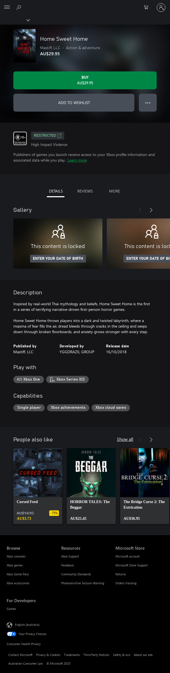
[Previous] (140, 210)
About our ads (143, 655)
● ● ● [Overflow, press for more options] (148, 102)
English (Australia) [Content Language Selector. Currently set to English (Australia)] (27, 624)
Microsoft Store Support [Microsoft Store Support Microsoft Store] (131, 565)
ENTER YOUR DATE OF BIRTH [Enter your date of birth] (58, 259)
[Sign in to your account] (161, 7)
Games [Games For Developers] (11, 608)
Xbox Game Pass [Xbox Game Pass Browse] (18, 574)
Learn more (77, 160)
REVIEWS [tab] (85, 191)
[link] (37, 486)
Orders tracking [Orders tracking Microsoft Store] (125, 583)
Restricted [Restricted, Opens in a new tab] (47, 135)
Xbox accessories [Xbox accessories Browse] (18, 583)
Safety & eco (121, 655)
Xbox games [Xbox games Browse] (15, 565)
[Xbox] (14, 20)
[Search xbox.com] (19, 7)
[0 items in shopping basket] (147, 7)
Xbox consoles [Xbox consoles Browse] (16, 556)
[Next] (151, 210)
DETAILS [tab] (56, 191)
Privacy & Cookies (48, 655)
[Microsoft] (85, 4)
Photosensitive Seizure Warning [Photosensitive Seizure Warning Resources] (82, 583)
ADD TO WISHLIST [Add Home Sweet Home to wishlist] (74, 102)
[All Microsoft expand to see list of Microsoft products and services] (7, 7)
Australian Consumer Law (25, 663)
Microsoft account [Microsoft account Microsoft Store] (127, 556)
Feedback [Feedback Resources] (67, 565)
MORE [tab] (114, 191)
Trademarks (72, 655)
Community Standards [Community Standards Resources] (76, 574)
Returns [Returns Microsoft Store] (120, 574)
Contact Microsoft (20, 655)
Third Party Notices (96, 655)
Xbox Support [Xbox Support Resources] (70, 556)
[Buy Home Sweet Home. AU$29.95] (85, 80)
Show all (125, 439)
